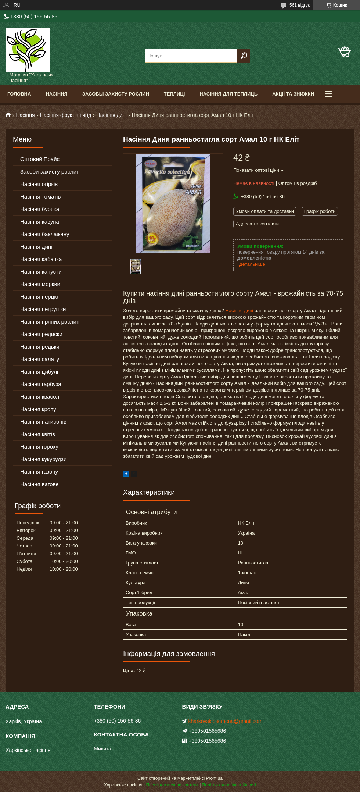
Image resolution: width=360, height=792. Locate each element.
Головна (19, 94)
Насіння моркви (40, 284)
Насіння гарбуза (40, 384)
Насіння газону (39, 471)
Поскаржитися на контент (172, 785)
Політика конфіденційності (229, 785)
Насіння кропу (38, 409)
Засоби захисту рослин (49, 171)
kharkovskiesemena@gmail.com (225, 721)
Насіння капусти (40, 271)
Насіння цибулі (39, 371)
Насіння (57, 94)
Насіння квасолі (40, 396)
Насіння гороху (39, 446)
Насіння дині (112, 115)
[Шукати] (243, 56)
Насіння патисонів (43, 421)
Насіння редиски (41, 334)
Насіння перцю (39, 296)
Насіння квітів (37, 434)
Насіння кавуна (39, 221)
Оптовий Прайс (40, 159)
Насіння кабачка (41, 259)
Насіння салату (39, 359)
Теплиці (174, 94)
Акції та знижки (293, 94)
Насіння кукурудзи (43, 459)
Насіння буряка (39, 209)
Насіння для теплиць (228, 94)
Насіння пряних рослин (49, 321)
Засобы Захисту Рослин (115, 94)
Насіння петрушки (43, 309)
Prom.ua (214, 778)
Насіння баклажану (44, 234)
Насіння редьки (40, 346)
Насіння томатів (40, 196)
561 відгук (299, 5)
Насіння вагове (39, 484)
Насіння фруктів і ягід (65, 115)
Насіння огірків (39, 184)
